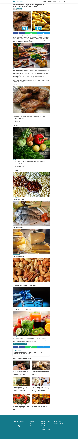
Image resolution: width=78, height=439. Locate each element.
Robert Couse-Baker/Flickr (16, 254)
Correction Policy (44, 423)
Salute (54, 1)
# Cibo (14, 343)
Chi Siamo (32, 421)
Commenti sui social (45, 429)
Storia (64, 1)
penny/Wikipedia (15, 114)
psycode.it (32, 425)
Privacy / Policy (57, 421)
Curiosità (50, 1)
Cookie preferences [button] (58, 423)
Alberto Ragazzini (19, 8)
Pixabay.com (14, 159)
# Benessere (19, 343)
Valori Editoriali (44, 425)
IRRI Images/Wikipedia (16, 197)
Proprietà (43, 427)
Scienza (44, 1)
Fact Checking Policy (45, 421)
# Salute (25, 343)
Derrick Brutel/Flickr (15, 336)
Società (59, 1)
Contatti (31, 423)
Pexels (13, 68)
